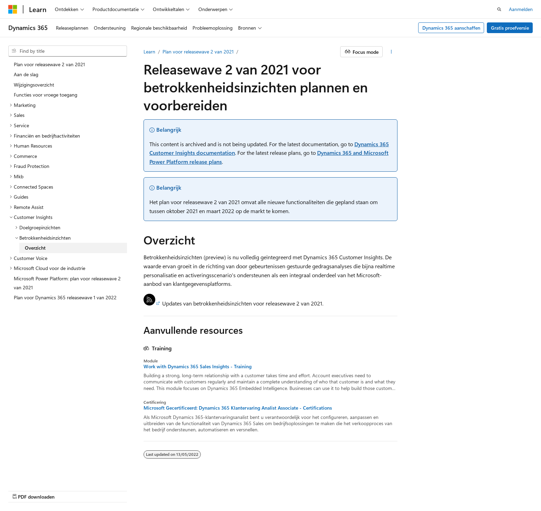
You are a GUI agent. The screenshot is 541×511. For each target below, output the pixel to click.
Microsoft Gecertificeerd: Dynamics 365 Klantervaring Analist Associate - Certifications (238, 408)
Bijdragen (352, 489)
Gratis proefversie (510, 27)
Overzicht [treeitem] (35, 247)
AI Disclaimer (260, 489)
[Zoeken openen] (499, 9)
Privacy (377, 489)
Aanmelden (521, 9)
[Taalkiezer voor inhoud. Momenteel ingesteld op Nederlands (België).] (36, 489)
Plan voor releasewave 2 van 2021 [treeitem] (49, 64)
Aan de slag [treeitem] (26, 74)
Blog (324, 489)
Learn (149, 51)
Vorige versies (296, 489)
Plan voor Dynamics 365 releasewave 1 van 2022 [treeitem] (65, 297)
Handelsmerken (465, 489)
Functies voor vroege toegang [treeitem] (45, 94)
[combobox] (67, 51)
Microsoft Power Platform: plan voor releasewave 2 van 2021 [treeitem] (67, 283)
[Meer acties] (391, 51)
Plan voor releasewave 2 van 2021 (198, 51)
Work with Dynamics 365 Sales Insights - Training (198, 366)
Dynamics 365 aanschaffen (451, 27)
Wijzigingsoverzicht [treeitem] (34, 84)
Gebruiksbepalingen (419, 489)
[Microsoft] (12, 9)
